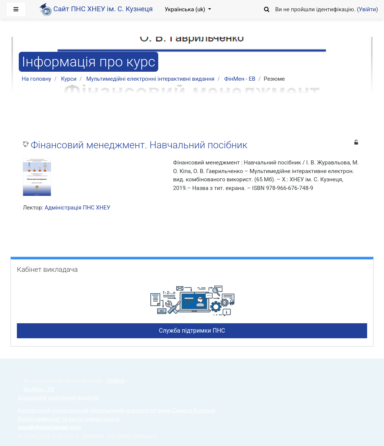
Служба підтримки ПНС (192, 330)
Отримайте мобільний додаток (58, 397)
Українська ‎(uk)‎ (186, 9)
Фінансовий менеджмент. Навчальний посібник (139, 145)
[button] (266, 8)
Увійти (367, 9)
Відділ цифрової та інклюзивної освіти (69, 419)
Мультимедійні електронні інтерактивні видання (150, 78)
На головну (36, 78)
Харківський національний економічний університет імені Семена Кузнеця (116, 410)
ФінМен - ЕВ (239, 78)
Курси (68, 78)
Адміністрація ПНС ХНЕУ (77, 207)
